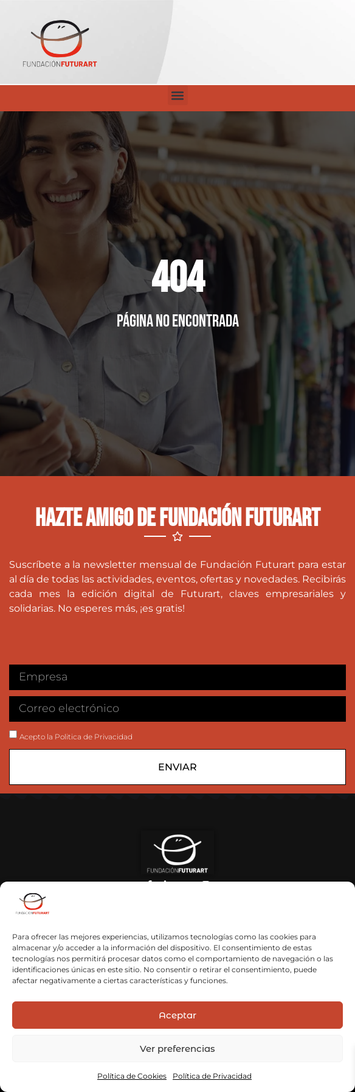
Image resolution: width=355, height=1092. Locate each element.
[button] (178, 95)
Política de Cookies (132, 1075)
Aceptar (177, 1015)
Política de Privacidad (212, 1075)
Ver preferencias (177, 1048)
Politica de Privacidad (94, 736)
